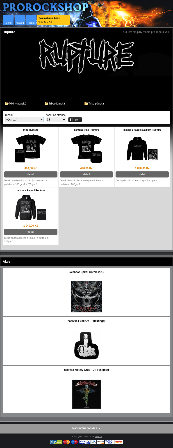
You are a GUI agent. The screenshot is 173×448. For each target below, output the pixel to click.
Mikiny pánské (17, 103)
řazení (9, 115)
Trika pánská (96, 103)
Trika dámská (57, 103)
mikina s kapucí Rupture (31, 190)
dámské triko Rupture (86, 129)
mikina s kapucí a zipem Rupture (142, 129)
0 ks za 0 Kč (49, 20)
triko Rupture (30, 129)
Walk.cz (98, 436)
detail (30, 174)
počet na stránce (56, 115)
